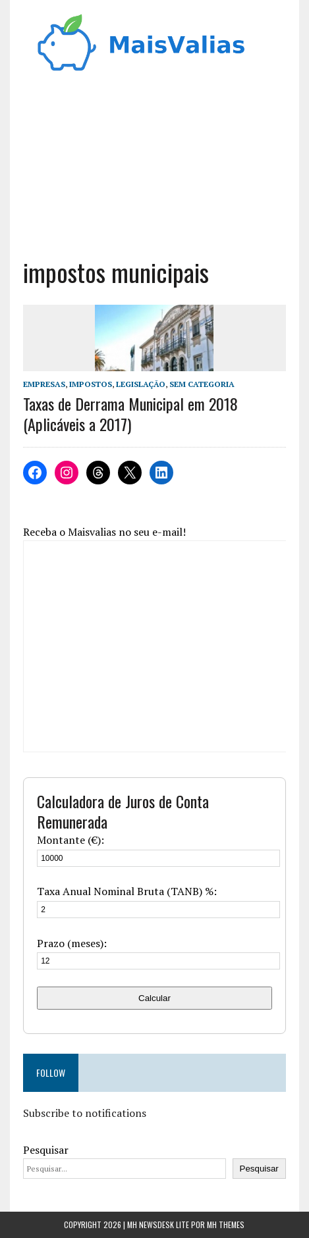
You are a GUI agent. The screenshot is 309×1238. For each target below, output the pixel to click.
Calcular (154, 998)
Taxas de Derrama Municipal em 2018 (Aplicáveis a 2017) (130, 414)
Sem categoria (202, 384)
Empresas (44, 384)
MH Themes (225, 1224)
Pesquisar (46, 1150)
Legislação (140, 384)
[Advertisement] (154, 170)
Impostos (90, 384)
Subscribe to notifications (84, 1113)
